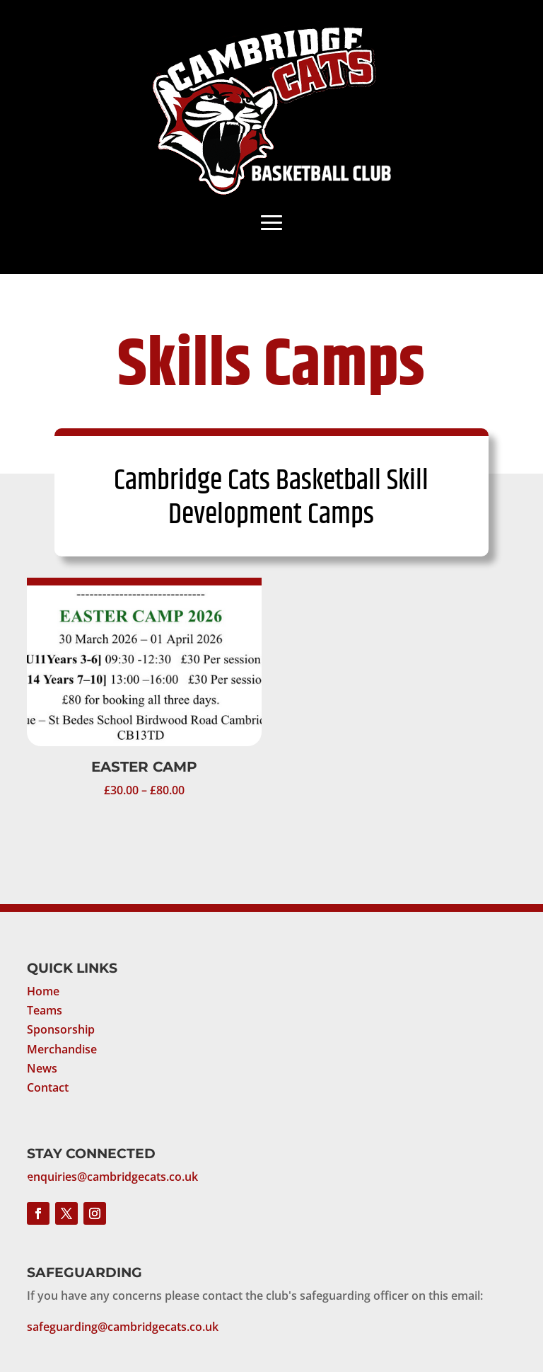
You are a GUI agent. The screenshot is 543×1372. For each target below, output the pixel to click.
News (42, 1068)
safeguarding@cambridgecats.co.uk (122, 1326)
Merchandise (62, 1049)
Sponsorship (61, 1029)
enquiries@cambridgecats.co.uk (112, 1176)
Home (43, 991)
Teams (44, 1010)
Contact (48, 1087)
